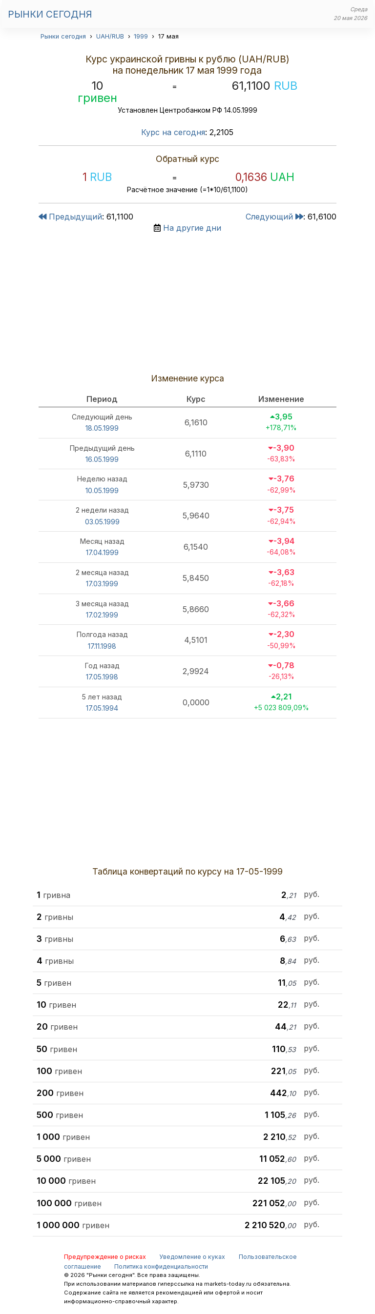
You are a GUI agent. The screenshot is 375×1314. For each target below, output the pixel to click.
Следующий (274, 216)
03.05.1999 (102, 522)
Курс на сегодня (173, 132)
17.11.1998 (102, 646)
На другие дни (192, 228)
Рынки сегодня (50, 14)
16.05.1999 (102, 459)
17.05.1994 (102, 708)
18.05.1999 (102, 428)
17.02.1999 (102, 615)
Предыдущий (70, 216)
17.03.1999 (102, 583)
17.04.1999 (102, 552)
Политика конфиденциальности (161, 1266)
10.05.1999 (102, 490)
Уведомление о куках (192, 1256)
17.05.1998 (102, 677)
